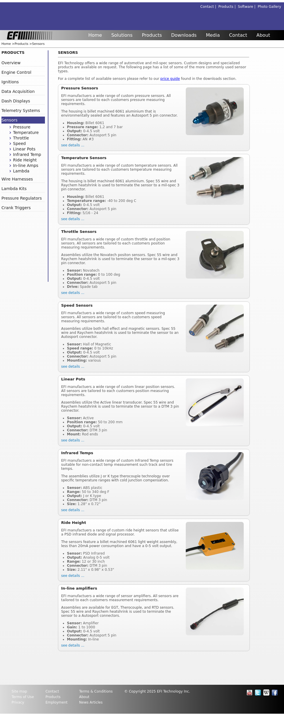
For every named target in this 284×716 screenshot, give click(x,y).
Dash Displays (15, 101)
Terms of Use (23, 697)
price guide (170, 79)
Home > (7, 44)
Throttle (21, 138)
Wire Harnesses (17, 179)
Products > (23, 44)
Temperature (26, 132)
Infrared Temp (27, 154)
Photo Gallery (269, 7)
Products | (228, 7)
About (263, 35)
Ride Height (25, 160)
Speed (19, 143)
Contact (238, 35)
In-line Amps (25, 165)
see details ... (72, 145)
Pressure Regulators (21, 198)
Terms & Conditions (96, 691)
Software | (248, 7)
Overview (11, 62)
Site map (19, 691)
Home (95, 35)
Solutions (122, 35)
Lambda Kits (14, 188)
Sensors (38, 44)
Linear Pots (24, 149)
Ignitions (10, 82)
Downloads (184, 35)
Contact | (209, 7)
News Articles (91, 702)
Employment (56, 702)
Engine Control (16, 72)
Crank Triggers (16, 207)
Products (152, 35)
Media (213, 35)
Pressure (21, 127)
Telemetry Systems (20, 110)
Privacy (18, 702)
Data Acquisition (18, 91)
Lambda (21, 171)
